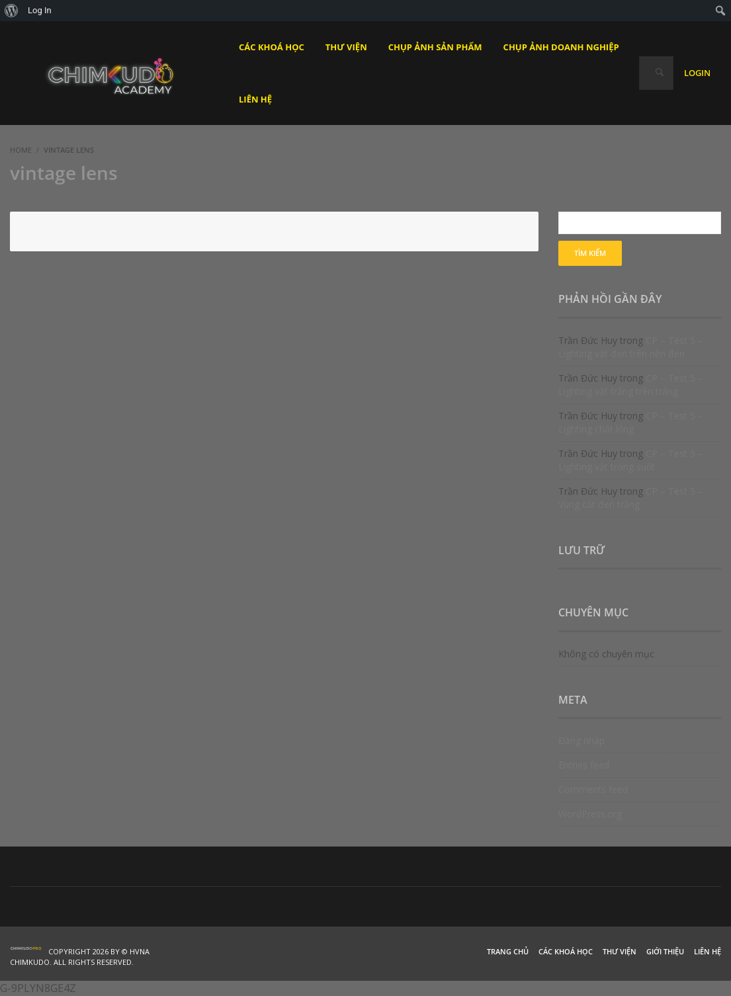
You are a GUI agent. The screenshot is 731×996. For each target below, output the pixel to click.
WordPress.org (590, 814)
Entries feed (583, 765)
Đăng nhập (581, 740)
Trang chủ (508, 951)
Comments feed (593, 789)
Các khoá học (565, 951)
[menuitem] (11, 10)
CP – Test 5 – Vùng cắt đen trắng (630, 498)
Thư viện (619, 951)
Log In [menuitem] (40, 10)
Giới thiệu (665, 951)
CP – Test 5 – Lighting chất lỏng (630, 422)
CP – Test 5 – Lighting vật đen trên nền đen (630, 347)
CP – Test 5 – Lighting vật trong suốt (630, 460)
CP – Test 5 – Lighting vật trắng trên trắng (630, 384)
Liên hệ (707, 951)
